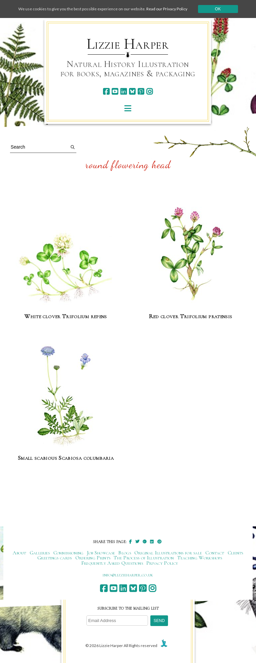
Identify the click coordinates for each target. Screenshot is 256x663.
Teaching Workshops (199, 558)
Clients (235, 553)
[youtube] (115, 91)
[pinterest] (141, 91)
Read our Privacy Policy (166, 8)
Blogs (124, 553)
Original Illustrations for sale (168, 553)
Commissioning (68, 553)
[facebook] (106, 91)
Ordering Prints (93, 558)
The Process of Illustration (144, 558)
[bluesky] (132, 91)
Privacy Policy (162, 563)
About (19, 553)
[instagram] (149, 91)
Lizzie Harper (128, 44)
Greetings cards (54, 558)
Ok (218, 9)
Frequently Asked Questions (112, 563)
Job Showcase (101, 553)
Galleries (40, 553)
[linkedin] (123, 91)
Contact (214, 553)
